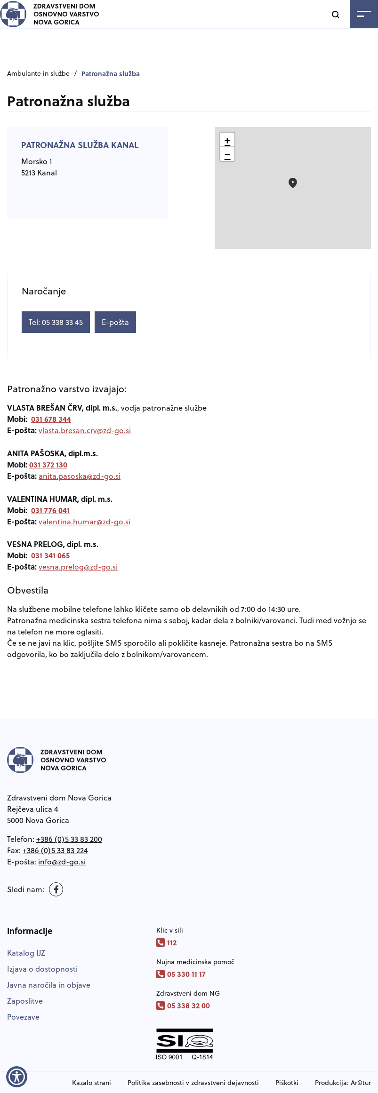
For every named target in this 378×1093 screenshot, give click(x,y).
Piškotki (286, 1082)
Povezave (23, 1017)
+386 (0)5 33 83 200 (69, 839)
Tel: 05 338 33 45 (56, 322)
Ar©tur (361, 1082)
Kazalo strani (91, 1082)
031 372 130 (48, 464)
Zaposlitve (25, 1001)
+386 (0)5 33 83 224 (55, 850)
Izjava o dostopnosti (42, 969)
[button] (293, 183)
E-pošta (115, 322)
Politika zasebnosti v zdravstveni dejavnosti (193, 1082)
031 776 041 (50, 510)
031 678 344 (51, 418)
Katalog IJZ (26, 953)
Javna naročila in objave (48, 985)
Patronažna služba (110, 73)
